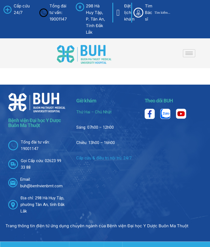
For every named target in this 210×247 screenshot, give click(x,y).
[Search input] (179, 12)
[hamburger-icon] (189, 53)
